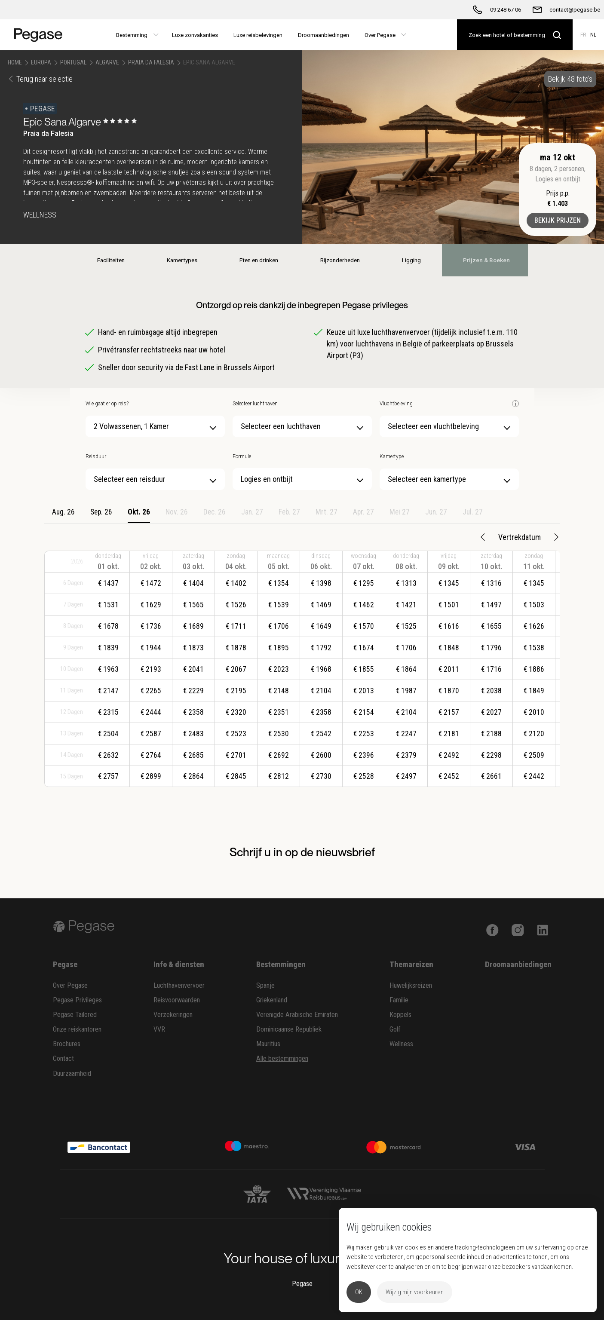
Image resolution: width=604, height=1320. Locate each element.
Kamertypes (175, 260)
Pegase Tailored (75, 1015)
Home (15, 62)
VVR (159, 1029)
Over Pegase (70, 985)
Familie (398, 1000)
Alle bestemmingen (282, 1058)
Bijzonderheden (340, 260)
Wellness (401, 1044)
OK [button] (358, 1292)
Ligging (416, 260)
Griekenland (271, 1000)
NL (593, 35)
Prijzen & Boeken (494, 260)
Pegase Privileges (77, 1000)
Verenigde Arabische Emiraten (297, 1015)
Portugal (73, 62)
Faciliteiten (101, 260)
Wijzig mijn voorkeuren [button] (415, 1292)
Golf (395, 1029)
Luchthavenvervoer (179, 985)
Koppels (400, 1015)
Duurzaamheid (72, 1073)
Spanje (265, 985)
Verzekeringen (173, 1015)
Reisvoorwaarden (176, 1000)
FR (583, 35)
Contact (63, 1058)
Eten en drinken (256, 260)
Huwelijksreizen (410, 985)
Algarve (107, 62)
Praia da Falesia (151, 62)
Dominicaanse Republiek (289, 1029)
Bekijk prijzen (557, 220)
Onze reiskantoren (77, 1029)
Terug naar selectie (40, 78)
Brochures (66, 1044)
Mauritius (268, 1044)
